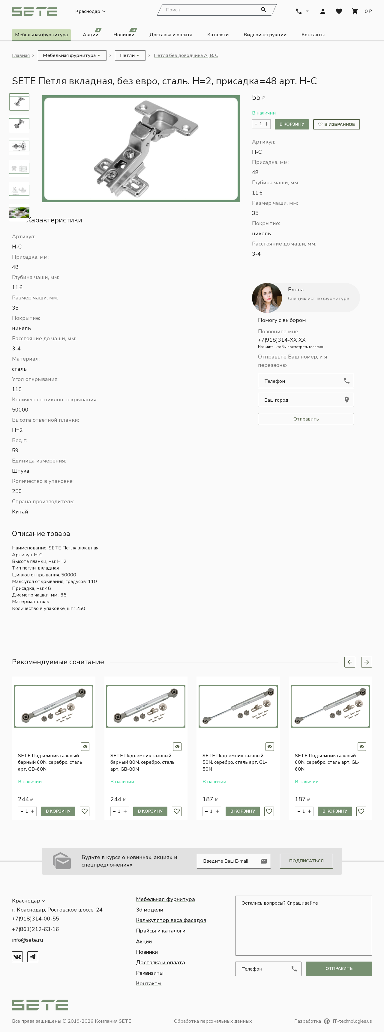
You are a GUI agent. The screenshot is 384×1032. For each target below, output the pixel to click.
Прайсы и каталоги (160, 930)
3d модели (149, 909)
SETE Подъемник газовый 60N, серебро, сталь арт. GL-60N (327, 763)
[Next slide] (366, 662)
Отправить (306, 419)
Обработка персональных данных (213, 1021)
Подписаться (306, 861)
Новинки (125, 34)
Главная (21, 56)
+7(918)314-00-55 (35, 918)
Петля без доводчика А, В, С (186, 56)
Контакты (313, 35)
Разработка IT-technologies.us (333, 1021)
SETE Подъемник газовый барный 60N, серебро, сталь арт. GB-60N (50, 763)
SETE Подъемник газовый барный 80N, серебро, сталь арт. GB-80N (142, 763)
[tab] (19, 102)
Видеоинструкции (265, 35)
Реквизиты (150, 973)
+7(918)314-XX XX (306, 343)
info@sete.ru (27, 940)
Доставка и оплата (170, 35)
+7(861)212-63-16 (35, 929)
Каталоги (218, 35)
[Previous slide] (349, 662)
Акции (92, 34)
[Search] (217, 10)
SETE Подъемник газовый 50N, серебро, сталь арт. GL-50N (234, 763)
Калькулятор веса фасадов (171, 920)
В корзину (292, 125)
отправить (339, 968)
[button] (141, 149)
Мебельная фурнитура (41, 35)
